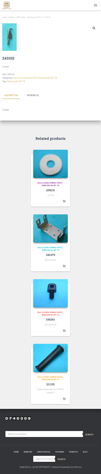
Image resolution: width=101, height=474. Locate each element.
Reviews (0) (33, 95)
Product (12, 17)
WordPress (76, 467)
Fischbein (59, 452)
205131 (50, 190)
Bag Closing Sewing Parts (25, 78)
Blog (85, 452)
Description (11, 95)
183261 (50, 319)
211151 (50, 384)
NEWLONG (20, 17)
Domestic (73, 452)
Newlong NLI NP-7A (35, 17)
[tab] (13, 95)
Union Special (43, 452)
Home (4, 17)
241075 (50, 254)
